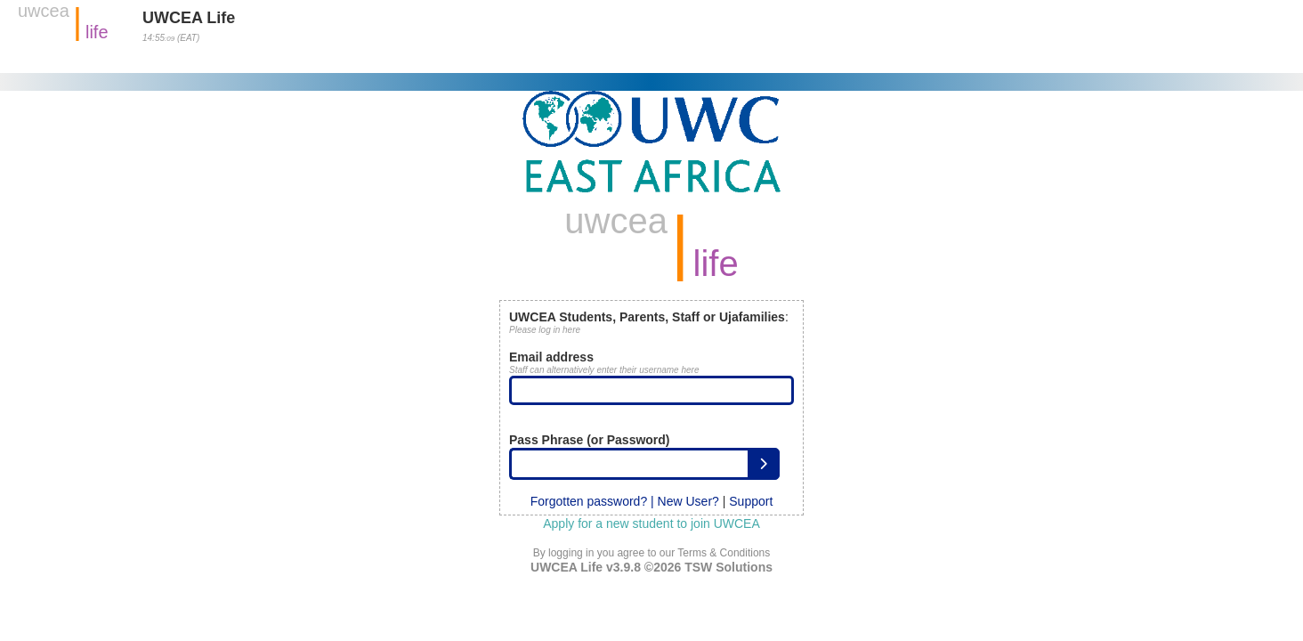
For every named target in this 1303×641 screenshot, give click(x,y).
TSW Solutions (728, 567)
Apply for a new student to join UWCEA (651, 523)
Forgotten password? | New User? (624, 501)
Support (751, 501)
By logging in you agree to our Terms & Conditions (652, 553)
